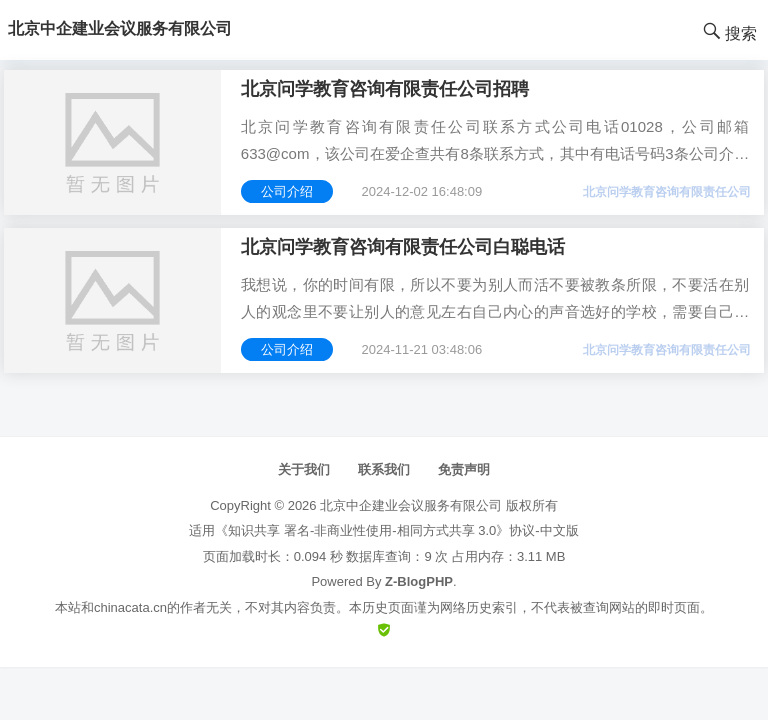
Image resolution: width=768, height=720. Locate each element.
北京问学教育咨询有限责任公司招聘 (385, 89)
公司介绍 (287, 191)
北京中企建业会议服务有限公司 (411, 505)
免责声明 (464, 469)
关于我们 (304, 469)
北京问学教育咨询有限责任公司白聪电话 (403, 247)
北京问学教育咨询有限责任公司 (667, 192)
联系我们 (384, 469)
